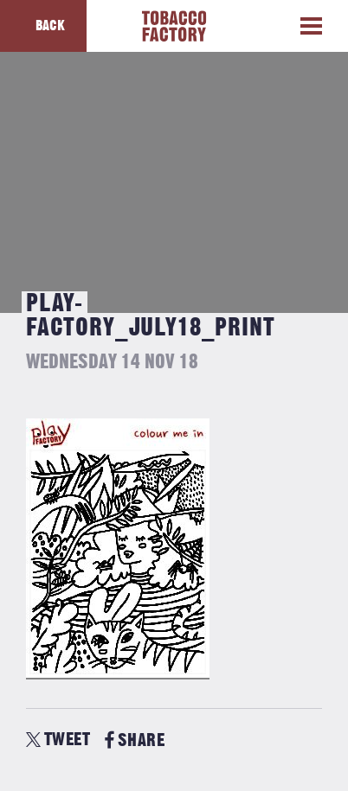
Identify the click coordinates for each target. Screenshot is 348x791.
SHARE (134, 740)
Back (50, 26)
